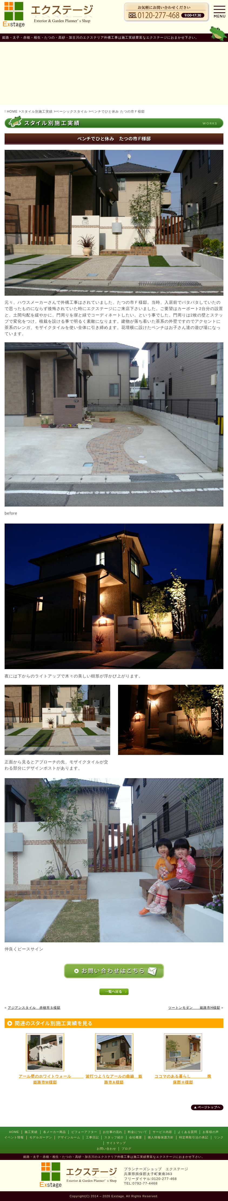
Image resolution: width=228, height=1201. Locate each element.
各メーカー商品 (54, 1131)
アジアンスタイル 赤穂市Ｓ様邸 (34, 1008)
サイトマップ (116, 1143)
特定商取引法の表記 (193, 1137)
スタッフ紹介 (114, 1137)
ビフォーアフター (84, 1131)
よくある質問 (187, 1131)
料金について (137, 1131)
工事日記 (92, 1137)
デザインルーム (69, 1137)
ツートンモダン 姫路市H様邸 (194, 1008)
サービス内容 (162, 1131)
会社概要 (135, 1137)
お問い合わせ (106, 1148)
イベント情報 (14, 1137)
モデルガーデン (40, 1137)
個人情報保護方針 (161, 1137)
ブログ (126, 1148)
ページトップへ (209, 1107)
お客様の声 (211, 1131)
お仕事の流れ (112, 1131)
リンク (219, 1137)
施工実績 (31, 1131)
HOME (14, 1131)
